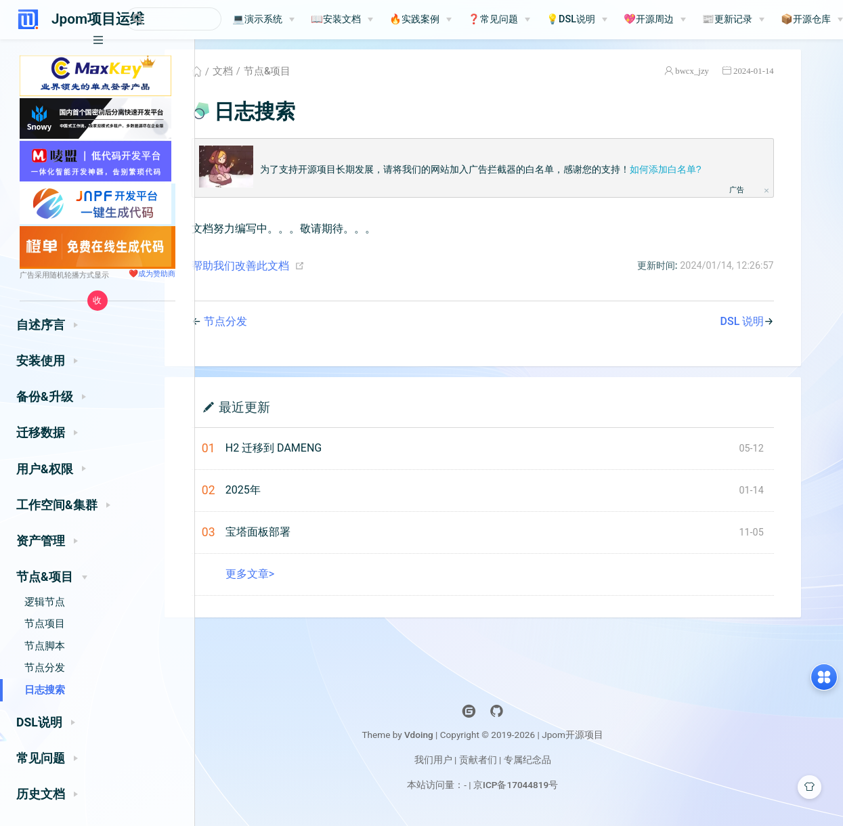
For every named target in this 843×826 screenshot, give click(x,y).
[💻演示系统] (304, 19)
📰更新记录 (768, 19)
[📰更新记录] (774, 19)
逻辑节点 (44, 602)
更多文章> (289, 579)
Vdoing (455, 740)
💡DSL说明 (611, 19)
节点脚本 (44, 646)
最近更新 (283, 412)
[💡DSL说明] (617, 19)
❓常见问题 (534, 19)
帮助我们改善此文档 (279, 271)
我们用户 (469, 765)
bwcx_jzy (726, 76)
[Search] (193, 18)
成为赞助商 (156, 273)
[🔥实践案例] (461, 19)
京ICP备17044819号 (552, 790)
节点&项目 (306, 77)
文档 (262, 77)
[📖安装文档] (382, 19)
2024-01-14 (786, 76)
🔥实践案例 (455, 19)
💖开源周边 (689, 19)
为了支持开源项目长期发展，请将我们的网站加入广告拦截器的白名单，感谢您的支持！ (520, 175)
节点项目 (44, 623)
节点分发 (44, 667)
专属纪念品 (564, 765)
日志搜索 (44, 690)
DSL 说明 (776, 327)
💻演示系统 (298, 19)
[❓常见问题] (540, 19)
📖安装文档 (376, 19)
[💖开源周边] (695, 19)
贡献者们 (515, 765)
